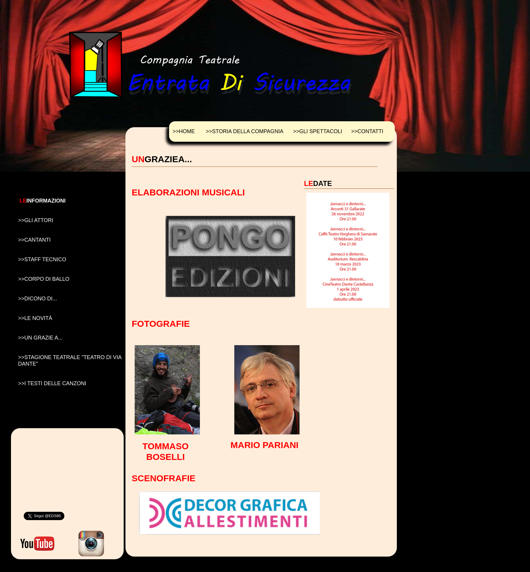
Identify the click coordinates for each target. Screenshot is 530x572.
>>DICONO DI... (37, 299)
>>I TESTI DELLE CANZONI (52, 383)
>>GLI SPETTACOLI (317, 131)
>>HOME (184, 131)
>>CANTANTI (34, 240)
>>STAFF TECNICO (42, 259)
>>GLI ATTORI (35, 220)
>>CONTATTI (367, 131)
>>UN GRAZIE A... (40, 338)
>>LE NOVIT (35, 318)
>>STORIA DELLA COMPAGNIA (244, 131)
